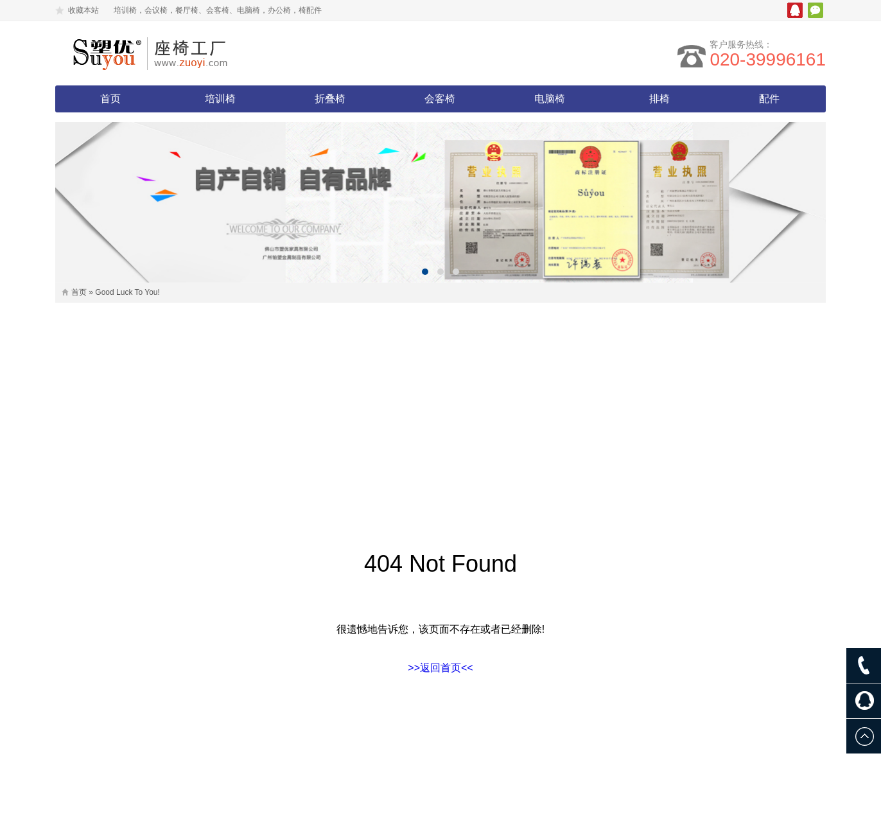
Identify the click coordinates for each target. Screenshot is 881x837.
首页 (110, 98)
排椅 (659, 98)
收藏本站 (83, 10)
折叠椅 (330, 98)
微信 (815, 10)
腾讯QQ (795, 10)
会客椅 (439, 98)
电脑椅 (549, 98)
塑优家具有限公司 (167, 53)
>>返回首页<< (440, 667)
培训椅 (220, 98)
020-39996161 (768, 59)
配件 (769, 98)
